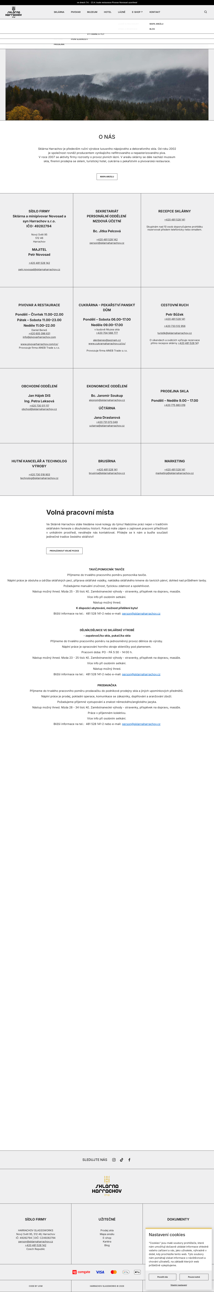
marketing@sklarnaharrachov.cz (175, 473)
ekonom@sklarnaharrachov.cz (107, 400)
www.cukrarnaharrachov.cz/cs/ (107, 343)
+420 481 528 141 (174, 219)
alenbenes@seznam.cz (107, 340)
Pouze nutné (194, 1277)
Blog (107, 1245)
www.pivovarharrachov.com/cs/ (39, 344)
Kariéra (107, 1241)
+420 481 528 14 (188, 343)
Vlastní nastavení (179, 1285)
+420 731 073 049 (107, 422)
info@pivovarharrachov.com (39, 337)
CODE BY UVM (36, 1286)
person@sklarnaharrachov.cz (107, 243)
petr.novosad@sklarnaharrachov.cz (39, 269)
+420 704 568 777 (107, 332)
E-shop (107, 1237)
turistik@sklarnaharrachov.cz (175, 333)
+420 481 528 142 (39, 263)
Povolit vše (162, 1277)
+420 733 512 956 (174, 326)
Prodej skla (107, 1230)
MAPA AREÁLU (107, 176)
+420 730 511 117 (39, 405)
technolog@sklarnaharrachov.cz (39, 478)
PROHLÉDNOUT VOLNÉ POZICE (64, 551)
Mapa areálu (107, 1234)
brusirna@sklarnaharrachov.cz (107, 473)
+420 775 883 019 (174, 405)
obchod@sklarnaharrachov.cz (39, 409)
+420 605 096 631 (39, 333)
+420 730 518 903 (39, 474)
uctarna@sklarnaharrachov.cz (107, 425)
